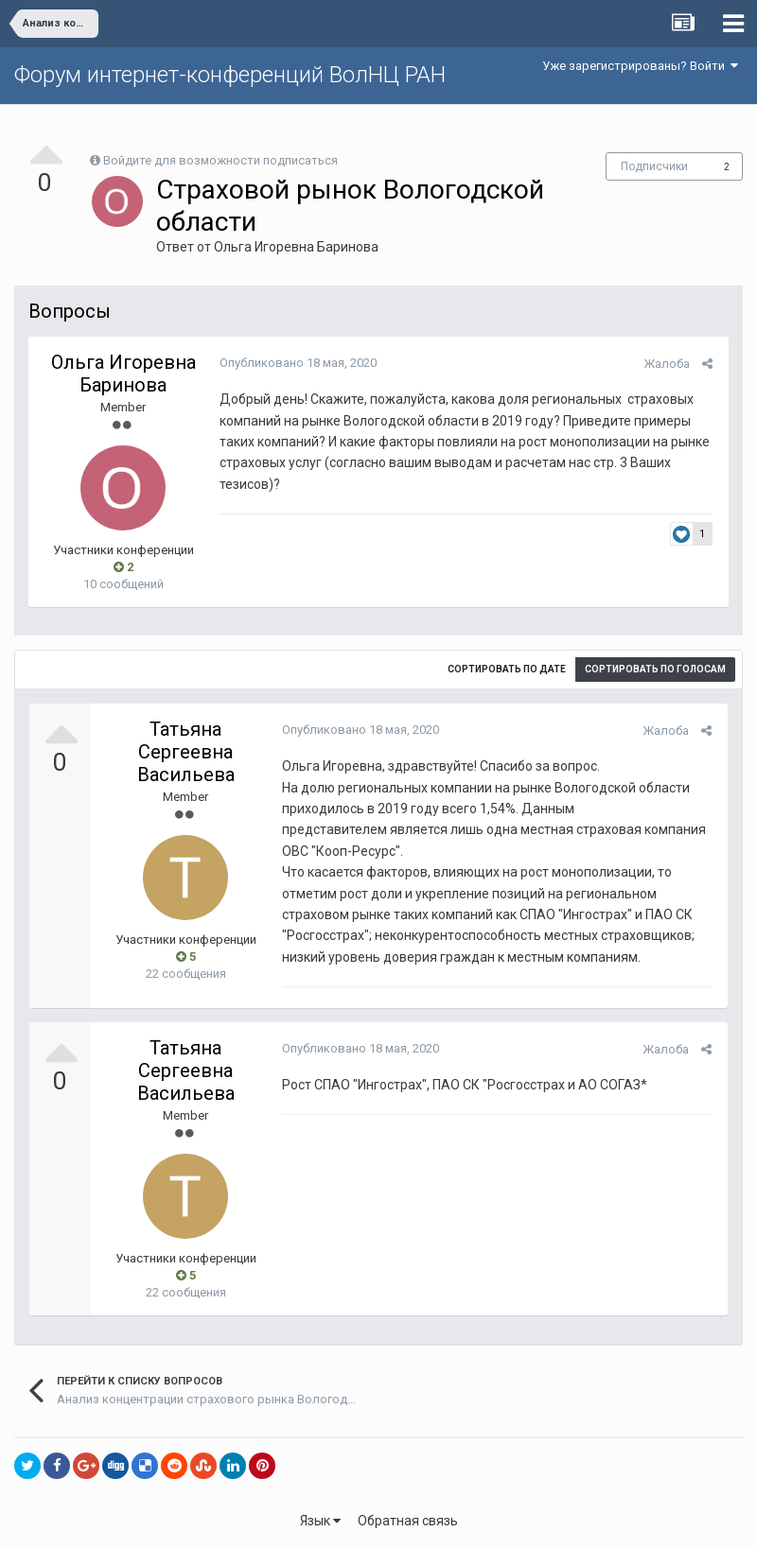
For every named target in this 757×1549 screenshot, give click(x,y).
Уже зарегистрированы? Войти (640, 66)
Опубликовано (296, 363)
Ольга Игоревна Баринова (296, 246)
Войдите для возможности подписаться (220, 160)
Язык (320, 1520)
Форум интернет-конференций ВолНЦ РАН (230, 74)
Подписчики (654, 166)
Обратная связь (408, 1520)
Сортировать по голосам (655, 669)
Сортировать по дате (507, 669)
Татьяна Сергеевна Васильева (186, 752)
